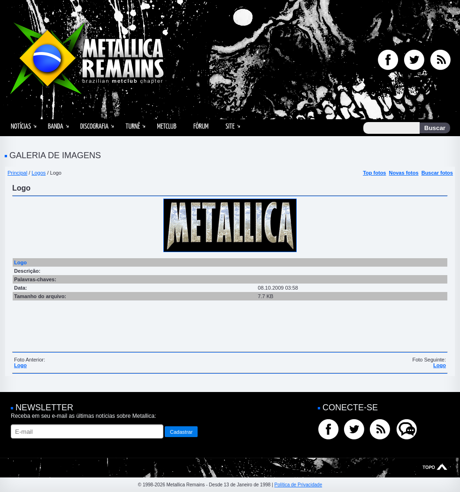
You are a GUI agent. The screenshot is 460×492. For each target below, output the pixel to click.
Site (230, 126)
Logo (20, 365)
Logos (38, 173)
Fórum (200, 126)
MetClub (166, 126)
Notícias (21, 126)
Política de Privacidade (298, 484)
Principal (17, 173)
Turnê (132, 126)
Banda (55, 126)
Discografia (94, 126)
